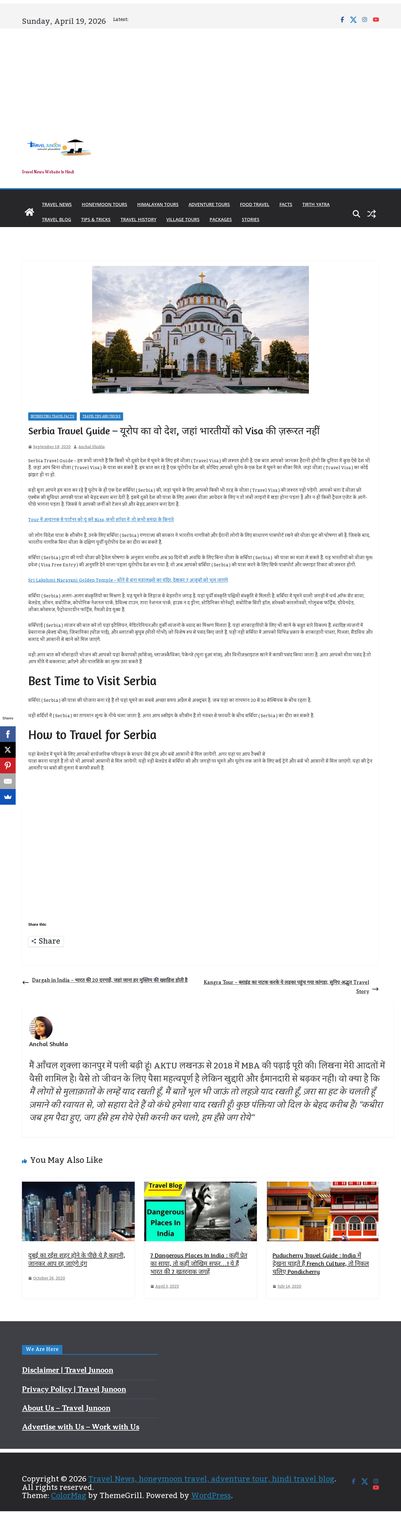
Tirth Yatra (316, 204)
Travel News (57, 204)
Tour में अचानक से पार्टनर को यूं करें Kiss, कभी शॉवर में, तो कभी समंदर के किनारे (101, 520)
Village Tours (183, 219)
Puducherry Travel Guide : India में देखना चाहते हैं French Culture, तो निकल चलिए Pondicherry (321, 1263)
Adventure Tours (209, 204)
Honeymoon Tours (104, 204)
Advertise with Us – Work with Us (80, 1427)
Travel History (138, 219)
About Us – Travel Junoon (66, 1408)
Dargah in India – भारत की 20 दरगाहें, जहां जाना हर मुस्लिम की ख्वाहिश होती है (105, 981)
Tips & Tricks (96, 219)
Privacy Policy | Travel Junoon (74, 1389)
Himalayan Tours (158, 204)
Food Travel (254, 204)
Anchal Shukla (91, 447)
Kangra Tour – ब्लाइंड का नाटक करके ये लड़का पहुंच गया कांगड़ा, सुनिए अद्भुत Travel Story (291, 987)
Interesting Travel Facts (52, 416)
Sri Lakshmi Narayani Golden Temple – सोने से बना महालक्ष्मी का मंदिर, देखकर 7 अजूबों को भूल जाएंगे (128, 580)
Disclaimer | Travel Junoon (67, 1370)
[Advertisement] (200, 76)
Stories (250, 219)
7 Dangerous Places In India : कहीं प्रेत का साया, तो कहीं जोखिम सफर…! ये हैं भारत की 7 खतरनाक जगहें (198, 1263)
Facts (285, 204)
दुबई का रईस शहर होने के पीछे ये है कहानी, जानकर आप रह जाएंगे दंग (76, 1259)
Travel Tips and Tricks (101, 416)
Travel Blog (56, 219)
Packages (221, 219)
